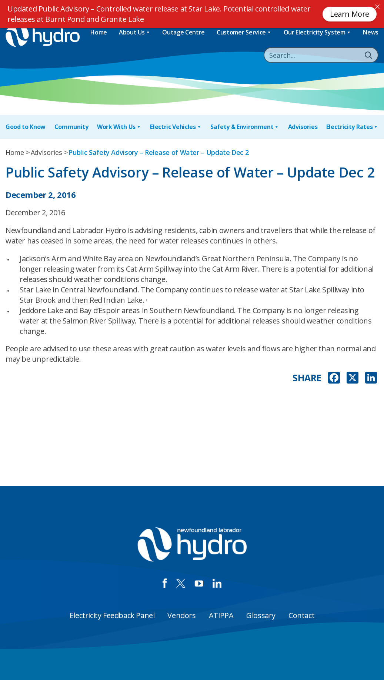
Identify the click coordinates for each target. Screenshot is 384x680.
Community (71, 127)
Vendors (181, 615)
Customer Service (244, 32)
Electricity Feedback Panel (112, 615)
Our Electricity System (317, 32)
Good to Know (26, 127)
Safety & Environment (244, 127)
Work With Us (119, 127)
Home (98, 32)
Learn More (349, 14)
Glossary (261, 615)
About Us (134, 32)
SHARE (307, 378)
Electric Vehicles (175, 127)
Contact (301, 615)
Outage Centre (183, 32)
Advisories (303, 127)
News (370, 32)
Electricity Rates (352, 127)
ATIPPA (221, 615)
